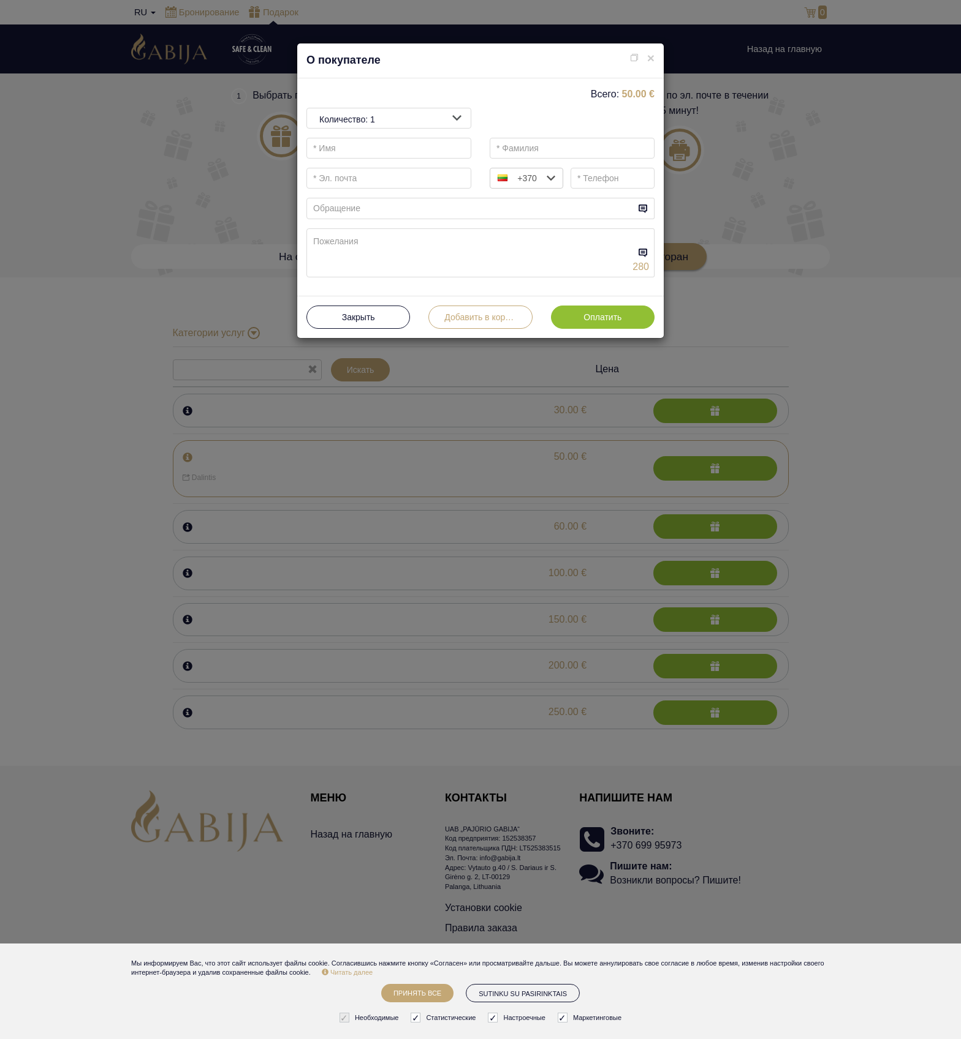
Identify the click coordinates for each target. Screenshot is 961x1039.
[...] (471, 208)
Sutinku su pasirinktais (523, 993)
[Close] (651, 57)
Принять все (417, 993)
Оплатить (602, 317)
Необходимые (371, 1018)
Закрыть (358, 317)
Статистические (445, 1018)
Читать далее (347, 972)
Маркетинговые (591, 1018)
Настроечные (518, 1018)
